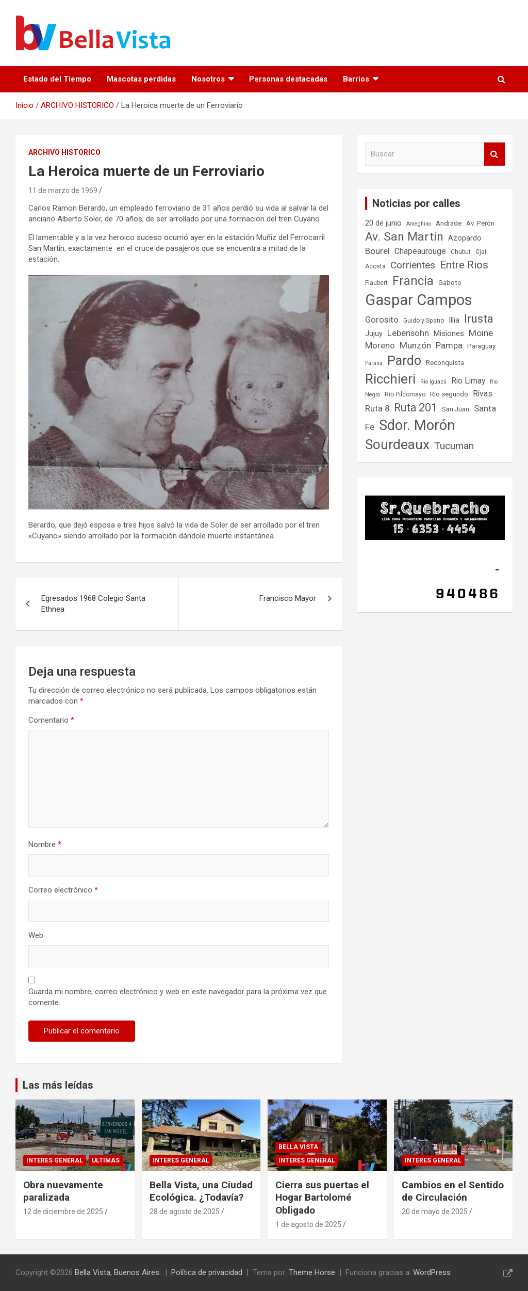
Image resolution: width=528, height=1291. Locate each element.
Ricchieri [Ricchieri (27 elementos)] (390, 379)
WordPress (432, 1272)
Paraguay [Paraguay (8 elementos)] (481, 346)
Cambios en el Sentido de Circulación (453, 1191)
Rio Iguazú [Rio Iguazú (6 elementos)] (433, 381)
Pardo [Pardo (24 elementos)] (404, 360)
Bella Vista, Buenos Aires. (118, 1272)
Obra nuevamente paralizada (63, 1191)
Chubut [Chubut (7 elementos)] (461, 252)
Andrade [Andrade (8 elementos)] (448, 223)
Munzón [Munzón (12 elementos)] (415, 345)
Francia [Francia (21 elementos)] (413, 281)
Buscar (494, 154)
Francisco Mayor (287, 598)
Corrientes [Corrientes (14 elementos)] (412, 265)
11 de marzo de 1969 (62, 190)
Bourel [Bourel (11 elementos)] (377, 251)
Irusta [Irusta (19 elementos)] (478, 318)
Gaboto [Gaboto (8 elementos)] (449, 282)
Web (35, 935)
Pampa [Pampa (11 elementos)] (449, 345)
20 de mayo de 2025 (435, 1211)
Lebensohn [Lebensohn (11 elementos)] (408, 333)
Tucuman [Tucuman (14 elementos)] (454, 446)
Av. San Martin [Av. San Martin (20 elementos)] (404, 237)
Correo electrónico (63, 890)
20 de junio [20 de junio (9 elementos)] (383, 223)
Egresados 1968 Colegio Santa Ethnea (93, 604)
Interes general (54, 1160)
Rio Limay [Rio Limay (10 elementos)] (468, 381)
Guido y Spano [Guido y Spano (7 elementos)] (423, 320)
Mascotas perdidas (141, 79)
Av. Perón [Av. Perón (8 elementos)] (480, 223)
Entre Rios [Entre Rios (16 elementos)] (464, 265)
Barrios (356, 79)
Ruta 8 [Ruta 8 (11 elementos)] (377, 408)
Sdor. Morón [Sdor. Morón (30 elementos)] (417, 425)
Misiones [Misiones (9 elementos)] (449, 333)
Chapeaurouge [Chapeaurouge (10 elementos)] (420, 251)
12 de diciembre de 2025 (63, 1211)
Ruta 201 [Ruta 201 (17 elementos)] (415, 407)
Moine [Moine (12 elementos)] (481, 333)
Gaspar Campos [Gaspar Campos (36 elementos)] (418, 300)
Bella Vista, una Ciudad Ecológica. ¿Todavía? (201, 1191)
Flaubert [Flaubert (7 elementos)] (376, 282)
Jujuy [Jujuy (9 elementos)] (374, 333)
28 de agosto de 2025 (185, 1211)
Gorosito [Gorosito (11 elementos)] (382, 320)
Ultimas (106, 1160)
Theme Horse (312, 1272)
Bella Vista (298, 1147)
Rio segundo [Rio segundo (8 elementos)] (449, 394)
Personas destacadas (288, 79)
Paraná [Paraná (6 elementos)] (374, 363)
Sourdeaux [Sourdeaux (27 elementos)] (397, 444)
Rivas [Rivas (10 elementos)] (482, 394)
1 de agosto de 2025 (308, 1224)
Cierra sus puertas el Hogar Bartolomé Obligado (322, 1197)
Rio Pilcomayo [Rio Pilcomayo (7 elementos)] (405, 394)
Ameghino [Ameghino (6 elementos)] (418, 223)
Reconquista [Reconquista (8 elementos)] (445, 362)
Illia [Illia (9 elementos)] (454, 320)
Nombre (44, 844)
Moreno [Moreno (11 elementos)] (380, 345)
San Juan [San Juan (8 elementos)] (455, 409)
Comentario (51, 720)
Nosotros (208, 79)
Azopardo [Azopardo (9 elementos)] (465, 238)
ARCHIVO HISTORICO (64, 152)
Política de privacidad (206, 1272)
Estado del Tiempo (57, 79)
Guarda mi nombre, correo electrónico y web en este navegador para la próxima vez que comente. (177, 997)
